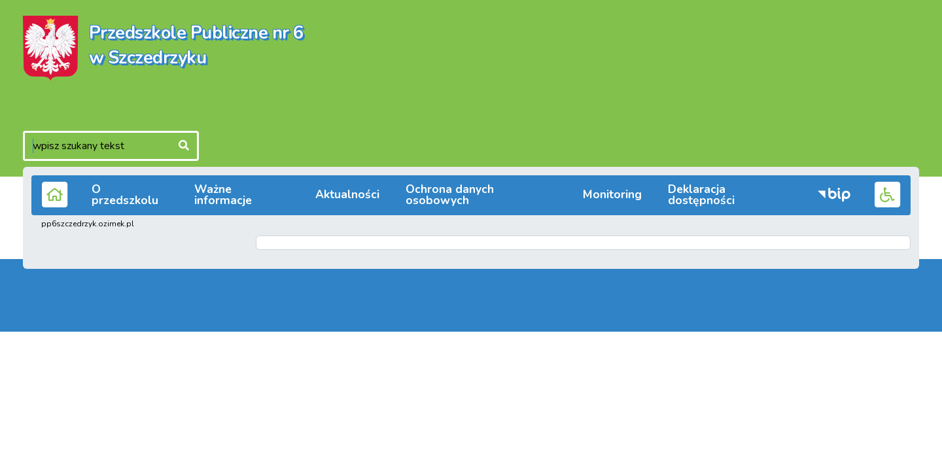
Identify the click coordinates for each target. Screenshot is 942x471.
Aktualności (347, 194)
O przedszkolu (125, 195)
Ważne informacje (223, 195)
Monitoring (612, 194)
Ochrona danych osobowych (450, 195)
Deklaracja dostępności (701, 195)
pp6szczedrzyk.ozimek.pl (87, 223)
